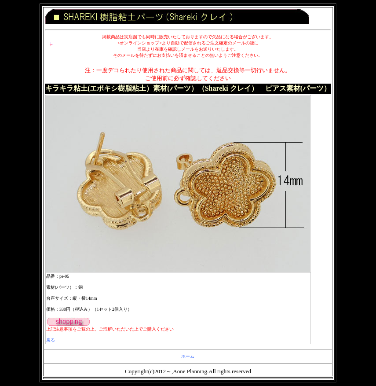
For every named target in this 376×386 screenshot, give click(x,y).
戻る (50, 340)
